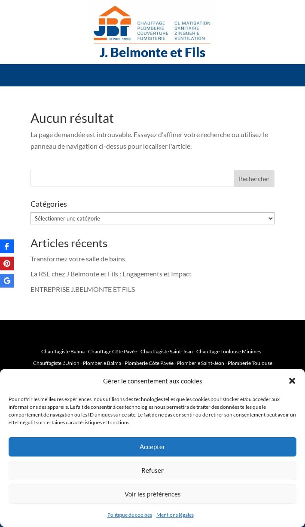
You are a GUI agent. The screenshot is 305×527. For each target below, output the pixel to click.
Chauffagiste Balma (63, 351)
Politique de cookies (129, 515)
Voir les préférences (153, 494)
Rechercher (254, 178)
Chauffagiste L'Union (56, 363)
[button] (292, 381)
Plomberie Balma (102, 363)
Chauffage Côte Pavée (112, 351)
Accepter (152, 446)
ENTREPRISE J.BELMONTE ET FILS (82, 289)
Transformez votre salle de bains (77, 258)
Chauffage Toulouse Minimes (228, 351)
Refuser (152, 470)
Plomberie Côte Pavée (149, 363)
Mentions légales (175, 515)
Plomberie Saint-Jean (200, 363)
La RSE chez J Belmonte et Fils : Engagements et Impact (111, 274)
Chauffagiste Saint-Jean (166, 351)
